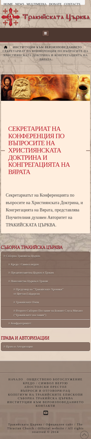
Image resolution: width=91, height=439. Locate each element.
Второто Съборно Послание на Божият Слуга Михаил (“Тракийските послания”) (48, 313)
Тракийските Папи (26, 302)
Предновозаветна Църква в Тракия (31, 272)
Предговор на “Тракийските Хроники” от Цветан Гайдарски (39, 291)
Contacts (72, 4)
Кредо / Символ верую (23, 264)
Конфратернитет (19, 323)
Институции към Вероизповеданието (45, 402)
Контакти (45, 405)
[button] (45, 33)
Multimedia (36, 4)
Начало (15, 379)
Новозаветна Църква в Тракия (28, 281)
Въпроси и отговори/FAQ (45, 390)
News (19, 4)
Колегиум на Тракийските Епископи (45, 394)
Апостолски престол (45, 387)
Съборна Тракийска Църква (22, 256)
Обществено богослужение (55, 379)
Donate (55, 4)
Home (8, 4)
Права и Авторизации (18, 346)
